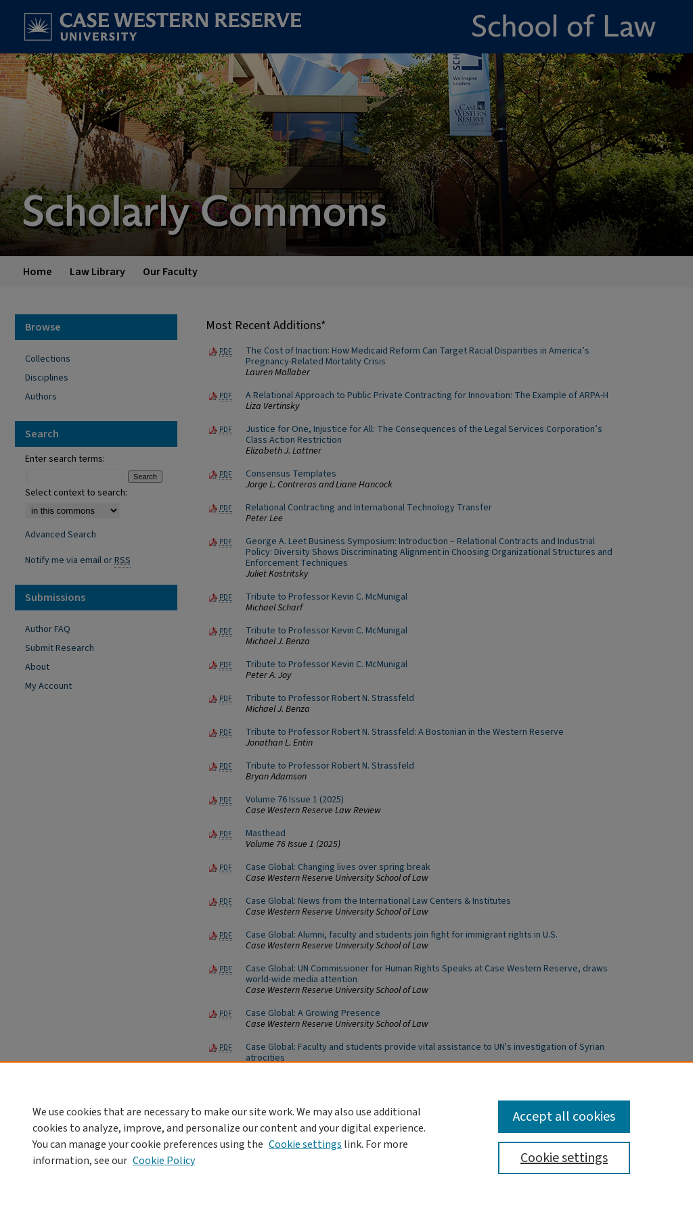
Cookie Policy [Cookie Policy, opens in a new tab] (164, 1160)
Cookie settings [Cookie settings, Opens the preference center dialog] (564, 1157)
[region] (346, 1135)
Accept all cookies (564, 1116)
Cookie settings (305, 1144)
